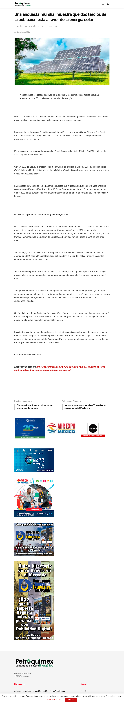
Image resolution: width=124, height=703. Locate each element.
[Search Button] (108, 4)
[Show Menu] (103, 4)
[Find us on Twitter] (86, 691)
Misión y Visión (41, 691)
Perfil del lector (58, 691)
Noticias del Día (23, 32)
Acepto (71, 700)
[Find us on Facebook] (81, 691)
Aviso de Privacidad (22, 691)
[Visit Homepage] (22, 4)
